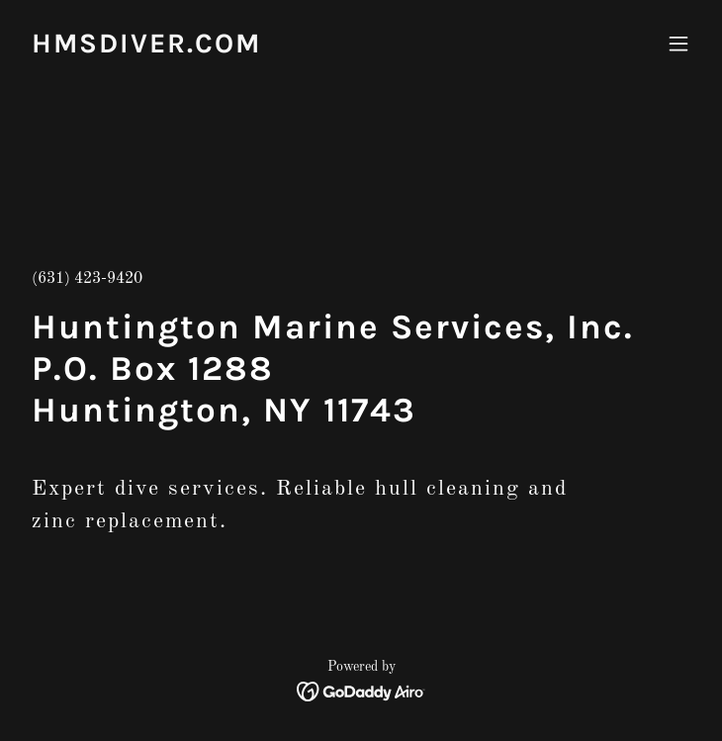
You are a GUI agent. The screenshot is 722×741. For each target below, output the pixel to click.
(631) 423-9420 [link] (87, 279)
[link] (146, 48)
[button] (678, 43)
